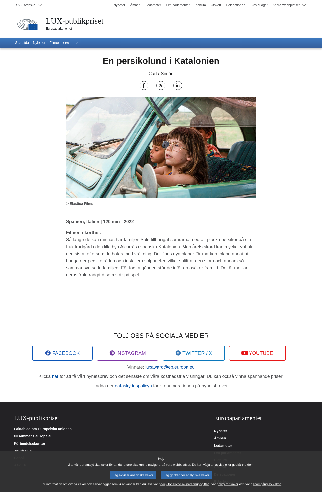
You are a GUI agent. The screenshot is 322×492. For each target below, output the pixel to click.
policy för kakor (227, 488)
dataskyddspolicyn (133, 385)
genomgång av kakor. (266, 488)
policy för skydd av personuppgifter (184, 488)
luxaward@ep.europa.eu (170, 367)
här (55, 376)
